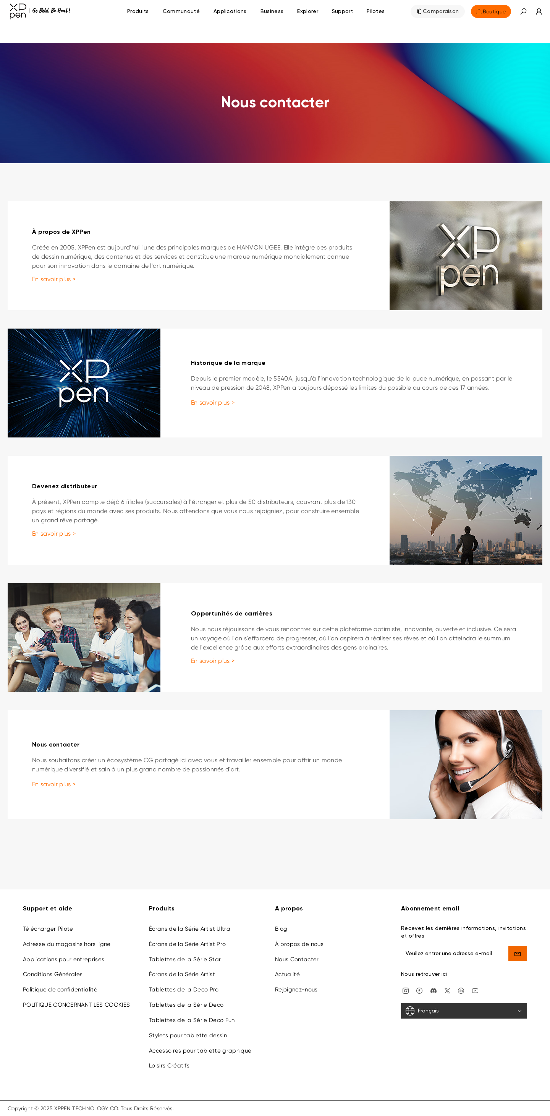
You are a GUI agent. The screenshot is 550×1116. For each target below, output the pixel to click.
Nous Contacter (297, 959)
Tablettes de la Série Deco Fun (192, 1020)
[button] (523, 11)
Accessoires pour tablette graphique (200, 1050)
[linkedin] (461, 990)
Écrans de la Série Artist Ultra (189, 928)
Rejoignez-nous (296, 989)
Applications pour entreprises (63, 959)
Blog (281, 928)
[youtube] (475, 990)
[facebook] (419, 990)
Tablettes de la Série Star (185, 959)
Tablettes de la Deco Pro (184, 989)
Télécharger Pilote (48, 928)
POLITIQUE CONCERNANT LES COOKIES (76, 1004)
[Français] (464, 1011)
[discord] (433, 990)
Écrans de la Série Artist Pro (187, 944)
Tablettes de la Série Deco (186, 1004)
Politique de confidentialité (60, 989)
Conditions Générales (52, 974)
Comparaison (441, 11)
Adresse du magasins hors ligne (67, 944)
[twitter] (447, 990)
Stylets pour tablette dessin (188, 1035)
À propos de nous (299, 944)
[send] (517, 953)
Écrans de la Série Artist (182, 974)
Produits (138, 11)
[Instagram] (405, 990)
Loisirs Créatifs (169, 1065)
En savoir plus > (54, 279)
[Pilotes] (376, 11)
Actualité (287, 974)
